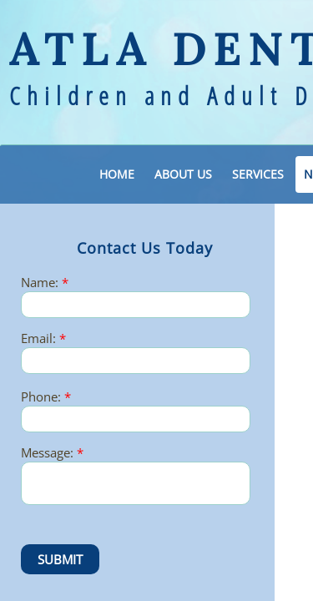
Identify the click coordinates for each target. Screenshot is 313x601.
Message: (52, 453)
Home (116, 174)
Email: (43, 338)
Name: (44, 282)
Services (258, 174)
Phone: (46, 397)
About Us (183, 174)
